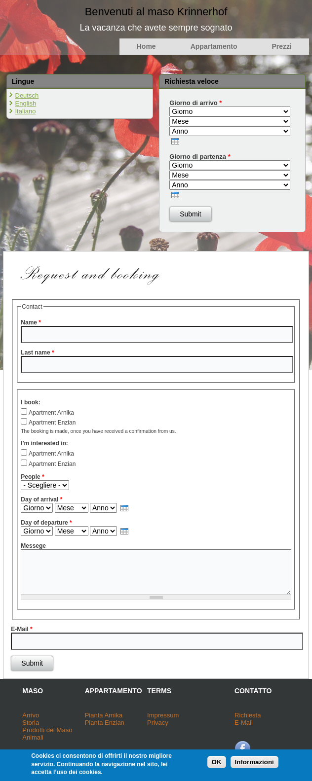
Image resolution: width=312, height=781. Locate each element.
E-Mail (21, 629)
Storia (30, 722)
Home (146, 46)
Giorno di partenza (200, 156)
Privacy (157, 722)
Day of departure (46, 522)
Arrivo (30, 715)
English (26, 103)
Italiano (25, 111)
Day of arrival (41, 499)
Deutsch (27, 95)
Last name (37, 352)
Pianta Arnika (104, 715)
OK (217, 764)
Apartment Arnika (51, 412)
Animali (32, 737)
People (32, 476)
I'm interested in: (44, 443)
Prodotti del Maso (47, 730)
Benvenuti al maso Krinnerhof (156, 11)
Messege (33, 545)
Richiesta (247, 715)
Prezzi (282, 46)
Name (31, 322)
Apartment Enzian (52, 422)
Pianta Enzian (104, 722)
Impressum (163, 715)
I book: (30, 402)
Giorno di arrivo (195, 102)
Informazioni (254, 764)
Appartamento (214, 46)
